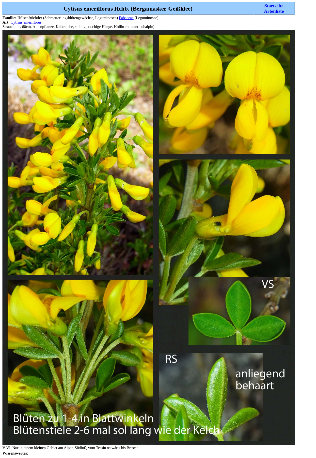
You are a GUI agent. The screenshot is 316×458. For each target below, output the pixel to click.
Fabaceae (126, 18)
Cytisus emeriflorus (26, 22)
